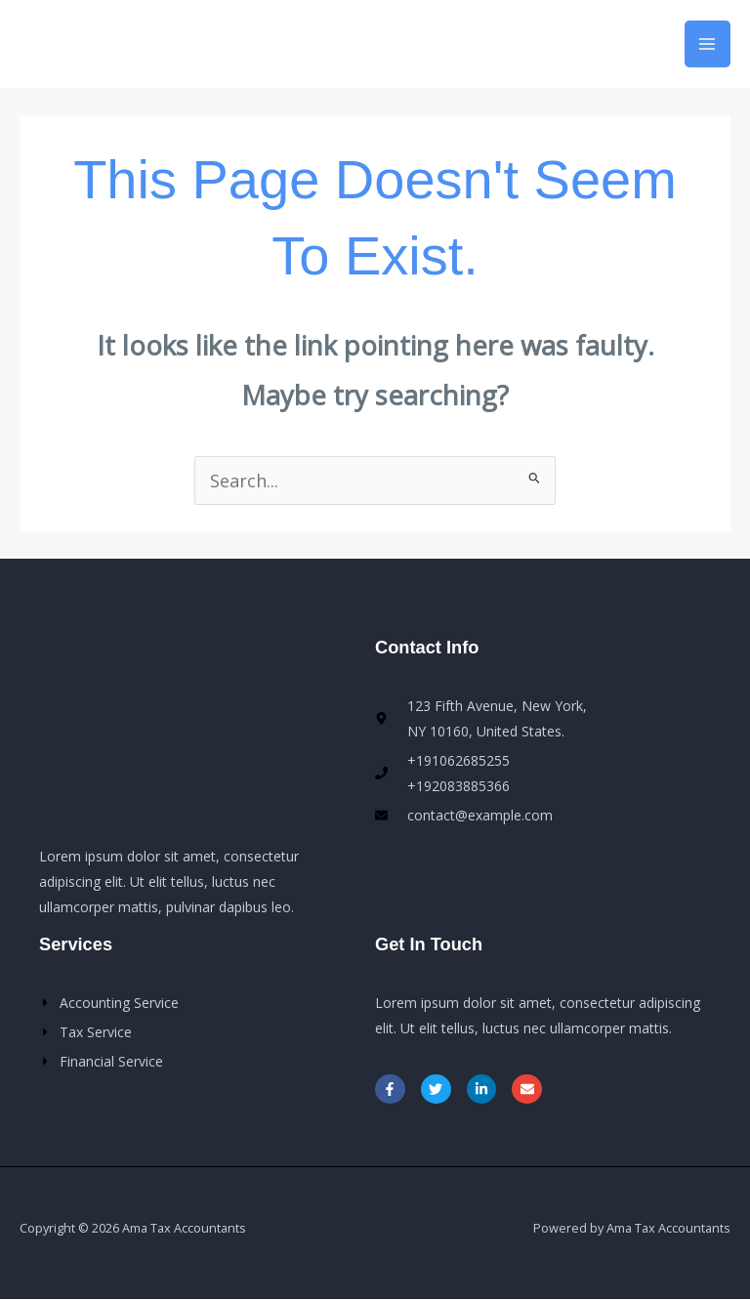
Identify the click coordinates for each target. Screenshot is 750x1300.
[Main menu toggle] (707, 43)
